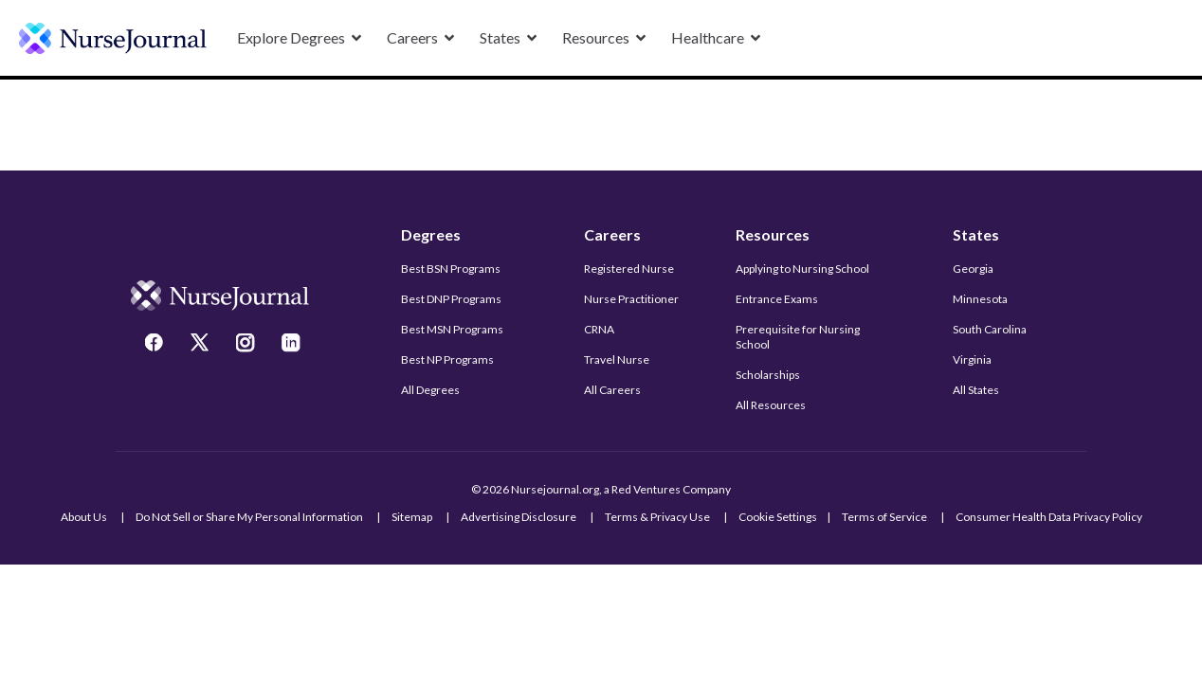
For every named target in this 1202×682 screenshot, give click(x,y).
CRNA (599, 329)
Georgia (973, 268)
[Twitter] (202, 344)
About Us (84, 517)
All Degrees (430, 390)
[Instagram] (247, 344)
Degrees (431, 234)
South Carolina (990, 329)
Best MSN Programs (452, 329)
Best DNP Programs (451, 299)
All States (976, 390)
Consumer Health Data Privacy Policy (1049, 517)
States (976, 234)
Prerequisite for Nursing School (798, 336)
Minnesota (980, 299)
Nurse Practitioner (631, 299)
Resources (773, 234)
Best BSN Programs (451, 268)
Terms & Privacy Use (657, 517)
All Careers (612, 390)
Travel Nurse (616, 359)
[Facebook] (156, 344)
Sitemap (412, 517)
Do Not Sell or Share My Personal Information (249, 517)
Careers (612, 234)
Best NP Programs (447, 359)
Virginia (972, 359)
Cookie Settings (777, 517)
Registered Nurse (629, 268)
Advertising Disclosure (518, 517)
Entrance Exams (777, 299)
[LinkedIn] (293, 344)
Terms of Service (884, 517)
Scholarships (768, 375)
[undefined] (113, 38)
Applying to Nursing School (802, 268)
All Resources (771, 405)
